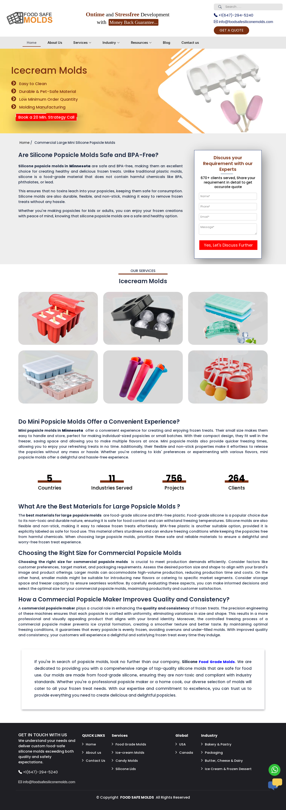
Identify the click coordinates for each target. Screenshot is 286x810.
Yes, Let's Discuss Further (228, 246)
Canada (184, 751)
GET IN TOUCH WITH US (44, 736)
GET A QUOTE (238, 31)
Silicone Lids (124, 764)
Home (31, 44)
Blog (166, 44)
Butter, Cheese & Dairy (223, 757)
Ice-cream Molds (129, 751)
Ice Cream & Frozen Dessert (220, 767)
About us (92, 751)
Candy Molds (125, 757)
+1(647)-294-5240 (235, 15)
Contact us (190, 44)
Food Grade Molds (130, 744)
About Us (55, 44)
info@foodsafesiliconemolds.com (246, 22)
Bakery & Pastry (217, 744)
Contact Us (94, 757)
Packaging (212, 751)
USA (180, 744)
